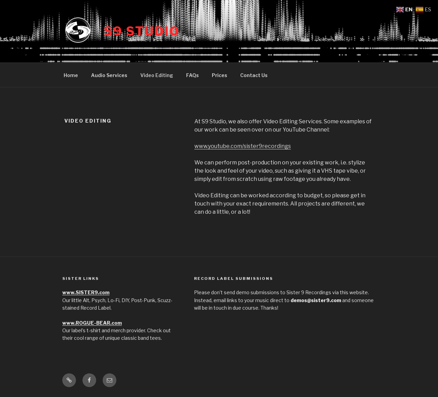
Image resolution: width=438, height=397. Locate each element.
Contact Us (254, 75)
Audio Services (109, 75)
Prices (219, 75)
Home (71, 75)
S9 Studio (142, 31)
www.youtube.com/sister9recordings (242, 146)
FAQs (192, 75)
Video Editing (156, 75)
